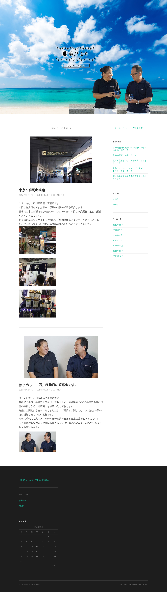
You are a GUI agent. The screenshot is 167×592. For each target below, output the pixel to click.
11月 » (54, 566)
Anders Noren (135, 584)
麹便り (116, 204)
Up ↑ (146, 584)
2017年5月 (117, 230)
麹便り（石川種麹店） (33, 584)
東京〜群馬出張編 (32, 190)
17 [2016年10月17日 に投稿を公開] (21, 551)
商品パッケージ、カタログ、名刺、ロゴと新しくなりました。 (129, 169)
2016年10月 (118, 256)
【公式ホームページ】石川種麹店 (128, 128)
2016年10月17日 (26, 195)
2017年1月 (117, 240)
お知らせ (117, 199)
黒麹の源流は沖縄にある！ (125, 155)
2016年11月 (118, 251)
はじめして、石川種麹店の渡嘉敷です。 (48, 385)
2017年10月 (118, 225)
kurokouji (42, 195)
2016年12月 (118, 245)
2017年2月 (117, 235)
